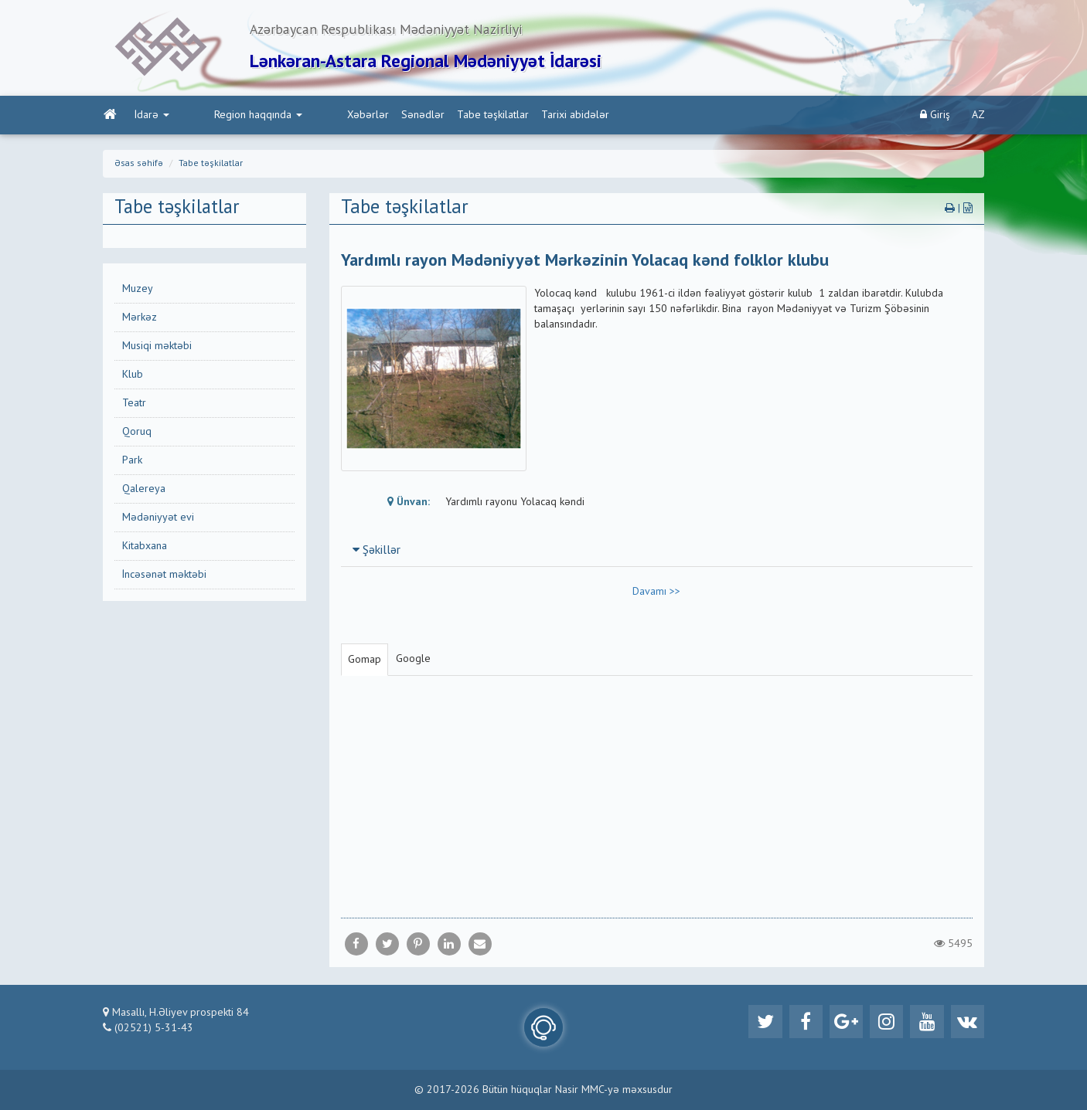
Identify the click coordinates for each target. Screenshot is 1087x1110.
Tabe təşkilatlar (427, 116)
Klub (132, 376)
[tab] (657, 551)
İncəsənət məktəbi (164, 576)
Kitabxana (144, 547)
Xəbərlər (302, 116)
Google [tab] (413, 660)
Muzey (137, 290)
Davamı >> (656, 593)
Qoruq (137, 433)
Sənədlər (357, 116)
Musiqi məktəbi (157, 347)
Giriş (935, 116)
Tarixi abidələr (509, 116)
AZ (978, 116)
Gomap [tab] (364, 661)
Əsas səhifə (138, 165)
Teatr (134, 404)
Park (132, 462)
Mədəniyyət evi (158, 519)
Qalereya (143, 490)
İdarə (151, 116)
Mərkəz (139, 319)
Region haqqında (225, 116)
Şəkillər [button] (376, 552)
